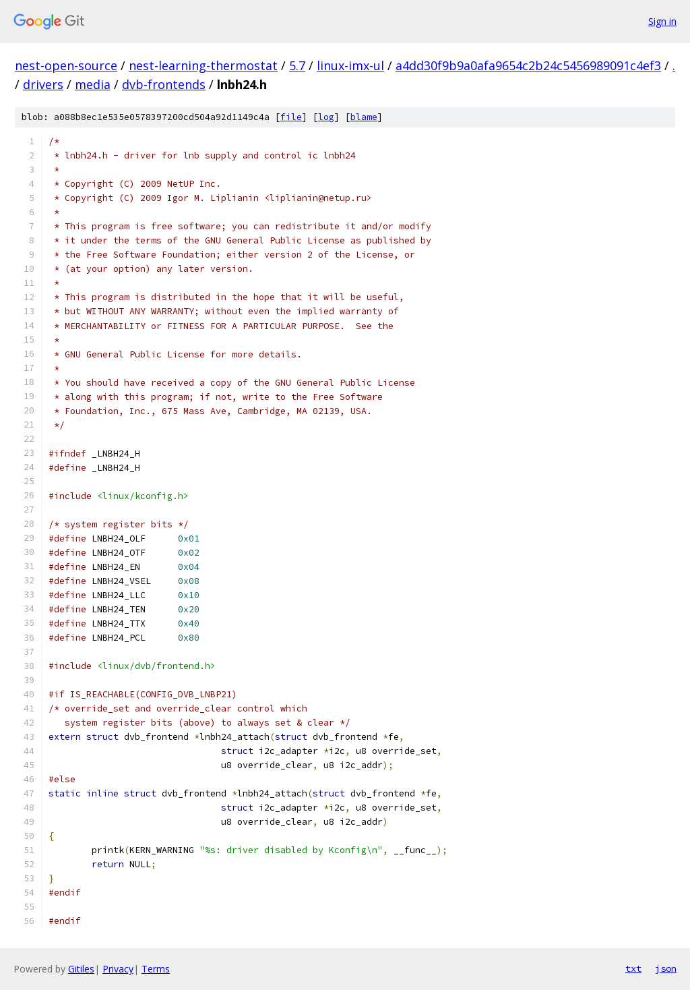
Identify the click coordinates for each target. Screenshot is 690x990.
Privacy (117, 968)
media (93, 84)
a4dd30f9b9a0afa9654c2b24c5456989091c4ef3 (528, 65)
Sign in (662, 21)
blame (363, 117)
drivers (43, 84)
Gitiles (81, 968)
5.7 (297, 65)
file (291, 117)
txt (633, 968)
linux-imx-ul (350, 65)
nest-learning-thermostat (203, 65)
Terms (156, 968)
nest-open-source (66, 65)
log (326, 117)
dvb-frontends (164, 84)
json (666, 968)
